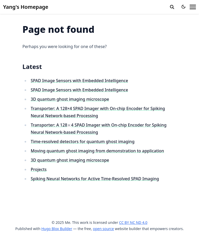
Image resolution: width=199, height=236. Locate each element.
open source (103, 228)
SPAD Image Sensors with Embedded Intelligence (79, 80)
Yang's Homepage (25, 6)
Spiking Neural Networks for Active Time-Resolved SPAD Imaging (95, 179)
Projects (39, 169)
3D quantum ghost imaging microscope (70, 99)
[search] (172, 7)
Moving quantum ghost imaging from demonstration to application (97, 151)
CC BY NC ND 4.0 (133, 222)
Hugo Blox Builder (56, 228)
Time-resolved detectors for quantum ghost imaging (83, 141)
